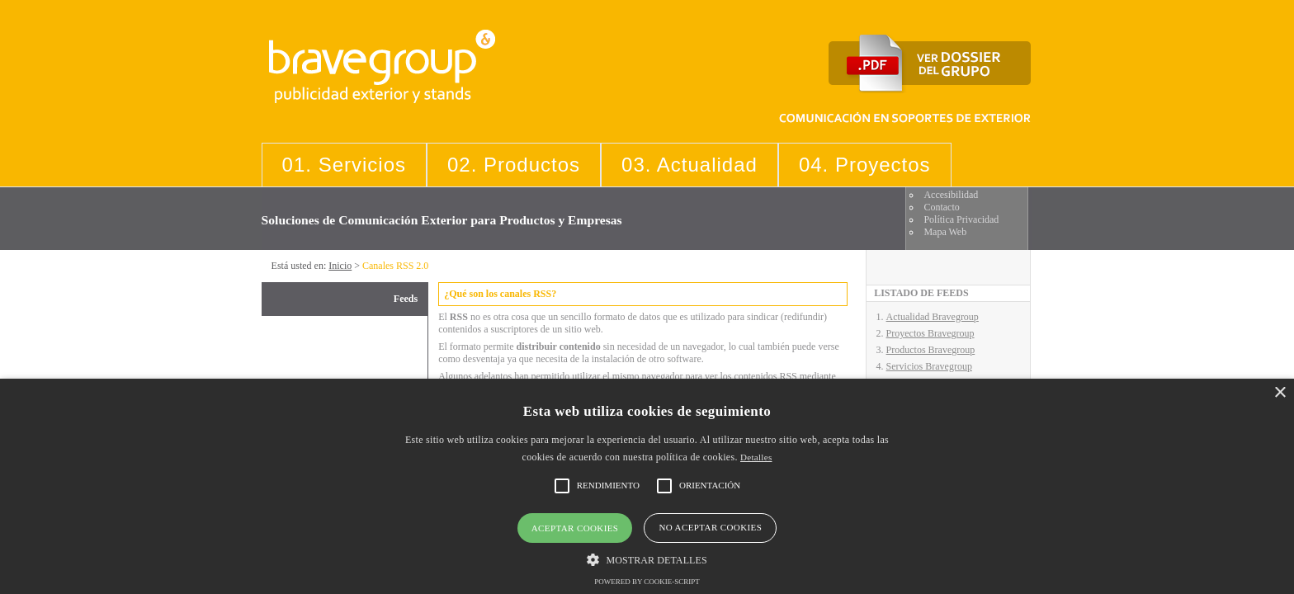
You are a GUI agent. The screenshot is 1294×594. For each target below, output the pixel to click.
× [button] (1279, 393)
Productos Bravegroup (930, 350)
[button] (646, 559)
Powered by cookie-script (647, 582)
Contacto (941, 207)
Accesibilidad (950, 194)
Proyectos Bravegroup (930, 333)
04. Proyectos (865, 164)
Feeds (406, 298)
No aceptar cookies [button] (710, 527)
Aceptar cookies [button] (575, 528)
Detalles (756, 457)
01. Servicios (344, 164)
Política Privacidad (961, 219)
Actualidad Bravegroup (932, 317)
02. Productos (513, 164)
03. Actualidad (689, 164)
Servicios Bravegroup (929, 366)
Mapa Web (944, 232)
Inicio (340, 265)
